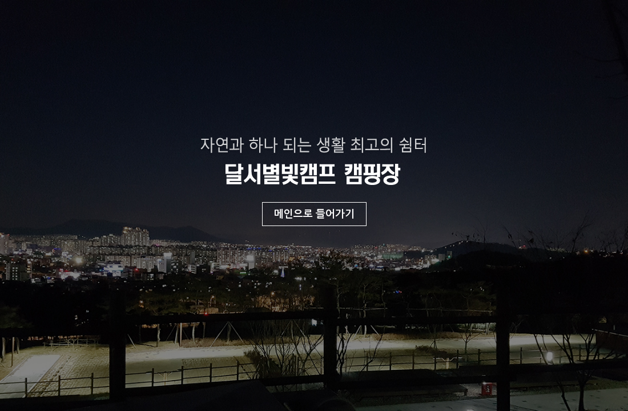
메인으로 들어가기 (314, 214)
